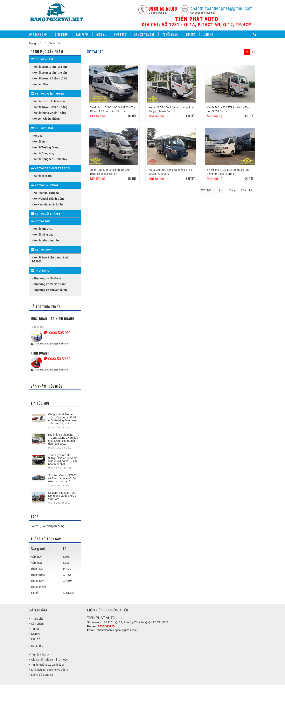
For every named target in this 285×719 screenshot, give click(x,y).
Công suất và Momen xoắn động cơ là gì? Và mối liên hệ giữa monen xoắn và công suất (62, 419)
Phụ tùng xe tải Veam (46, 278)
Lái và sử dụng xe (42, 674)
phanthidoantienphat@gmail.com (49, 343)
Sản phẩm (82, 34)
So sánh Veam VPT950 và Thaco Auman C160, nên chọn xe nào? (62, 478)
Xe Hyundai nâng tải (45, 192)
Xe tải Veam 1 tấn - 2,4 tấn (49, 66)
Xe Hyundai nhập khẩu (47, 204)
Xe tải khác (42, 128)
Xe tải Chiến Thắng (47, 93)
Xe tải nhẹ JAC (42, 228)
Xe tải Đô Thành (45, 214)
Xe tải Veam (42, 59)
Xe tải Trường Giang (45, 147)
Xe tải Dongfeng (43, 153)
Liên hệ (208, 34)
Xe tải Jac (40, 221)
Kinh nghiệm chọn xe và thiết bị (50, 669)
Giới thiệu (61, 34)
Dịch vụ (101, 34)
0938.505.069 (57, 333)
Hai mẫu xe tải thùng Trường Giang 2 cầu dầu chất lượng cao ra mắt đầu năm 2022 (63, 439)
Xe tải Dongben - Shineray (49, 159)
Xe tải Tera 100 (42, 175)
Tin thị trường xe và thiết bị (47, 664)
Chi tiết (132, 116)
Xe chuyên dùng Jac (46, 240)
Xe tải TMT (39, 141)
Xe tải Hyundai (44, 185)
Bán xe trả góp (144, 34)
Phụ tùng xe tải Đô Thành (49, 284)
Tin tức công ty (40, 654)
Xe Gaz (37, 135)
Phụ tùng (120, 34)
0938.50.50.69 (57, 359)
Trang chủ (38, 34)
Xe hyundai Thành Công (48, 198)
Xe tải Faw (41, 250)
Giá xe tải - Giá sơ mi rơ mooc (49, 659)
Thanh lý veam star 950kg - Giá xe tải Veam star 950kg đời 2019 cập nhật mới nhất (63, 460)
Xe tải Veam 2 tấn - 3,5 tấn (49, 72)
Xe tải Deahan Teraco (50, 168)
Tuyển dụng (170, 34)
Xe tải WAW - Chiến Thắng (49, 107)
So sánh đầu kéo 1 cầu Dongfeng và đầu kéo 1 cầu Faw (62, 495)
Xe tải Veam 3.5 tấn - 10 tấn (50, 78)
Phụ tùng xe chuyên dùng (49, 289)
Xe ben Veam (41, 84)
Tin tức (191, 34)
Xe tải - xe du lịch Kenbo (48, 101)
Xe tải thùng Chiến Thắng (49, 112)
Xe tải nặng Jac (42, 234)
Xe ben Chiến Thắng (46, 118)
